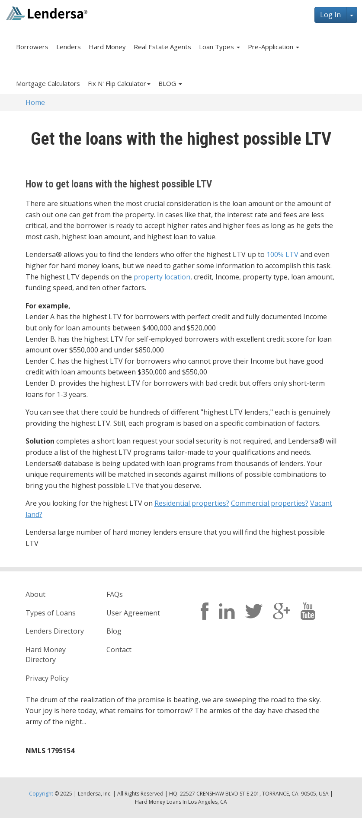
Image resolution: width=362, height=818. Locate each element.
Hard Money (107, 46)
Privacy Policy (47, 678)
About (35, 594)
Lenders (68, 46)
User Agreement (133, 613)
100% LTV (282, 254)
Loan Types (219, 46)
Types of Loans (51, 613)
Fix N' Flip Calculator (119, 83)
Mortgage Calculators (48, 83)
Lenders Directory (55, 631)
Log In (330, 14)
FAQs (114, 594)
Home (35, 102)
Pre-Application (273, 46)
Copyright (41, 793)
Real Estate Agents (162, 46)
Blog (114, 631)
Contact (118, 649)
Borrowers (32, 46)
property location (162, 277)
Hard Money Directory (46, 654)
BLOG (170, 83)
